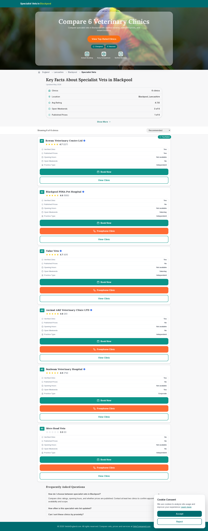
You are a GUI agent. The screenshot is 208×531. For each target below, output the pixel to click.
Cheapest (98, 46)
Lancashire (59, 72)
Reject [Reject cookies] (179, 521)
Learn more (186, 507)
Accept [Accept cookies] (179, 513)
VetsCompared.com (141, 526)
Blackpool (72, 72)
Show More (104, 122)
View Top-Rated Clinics (104, 39)
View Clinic (104, 180)
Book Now (104, 172)
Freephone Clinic (112, 232)
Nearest (111, 46)
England (45, 72)
